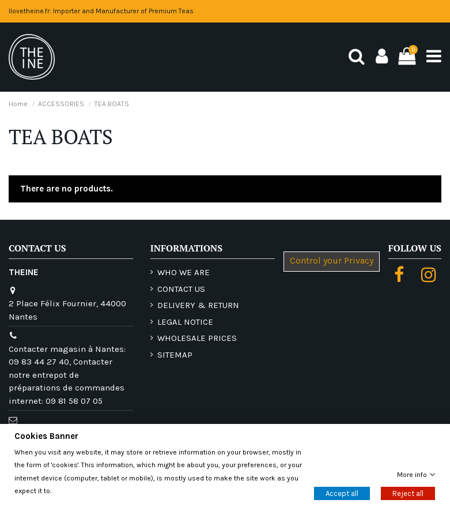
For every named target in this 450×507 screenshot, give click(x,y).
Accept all (342, 493)
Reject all (407, 493)
